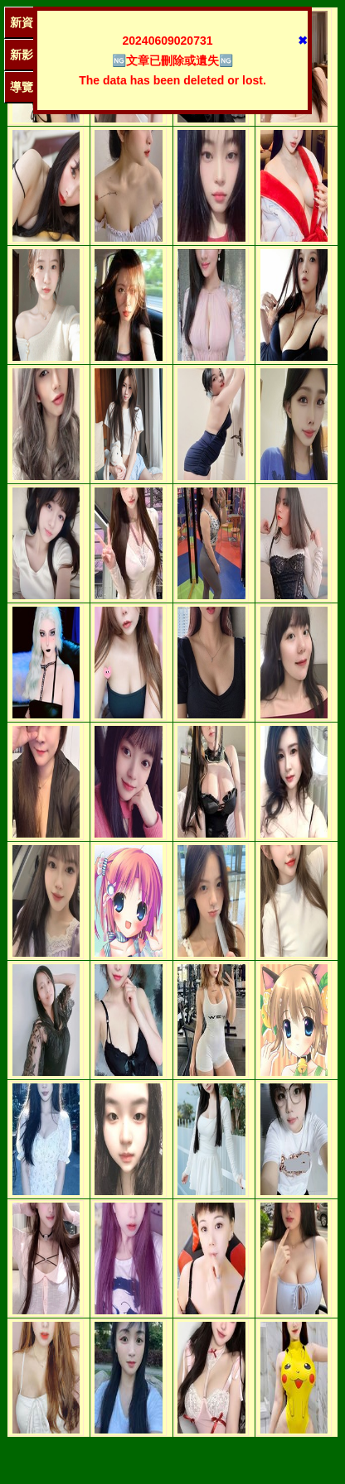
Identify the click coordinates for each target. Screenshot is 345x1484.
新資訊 (27, 22)
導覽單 (27, 87)
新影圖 (27, 54)
